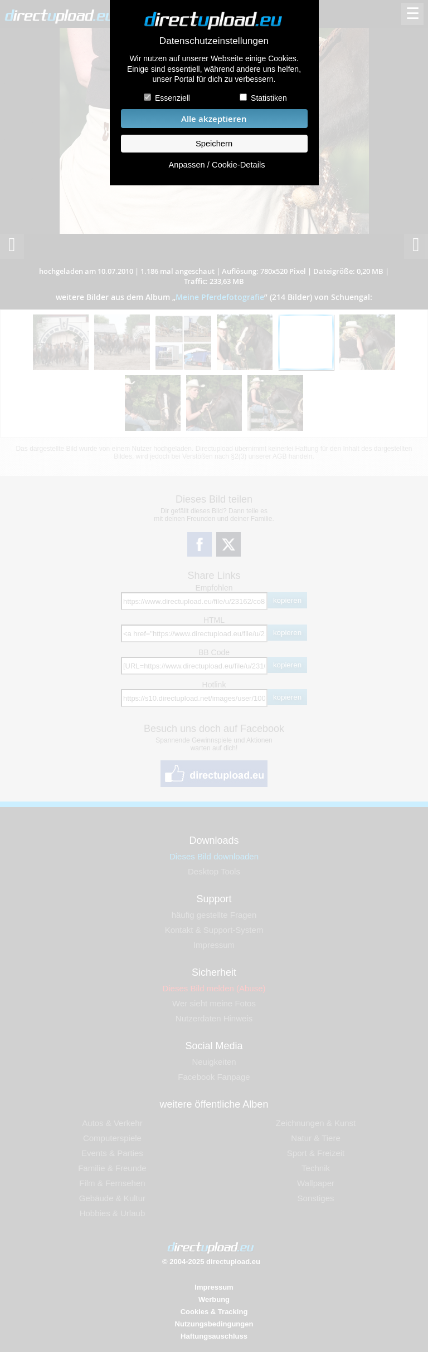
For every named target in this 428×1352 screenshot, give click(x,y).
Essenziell (172, 98)
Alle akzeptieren (214, 119)
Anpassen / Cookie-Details (216, 164)
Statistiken (269, 98)
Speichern (214, 143)
